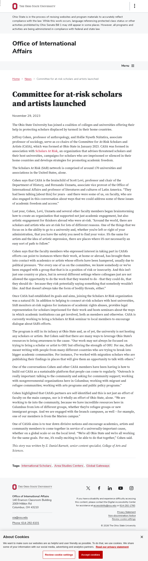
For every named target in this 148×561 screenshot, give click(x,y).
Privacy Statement (126, 512)
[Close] (142, 539)
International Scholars (36, 465)
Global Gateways (97, 465)
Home (16, 79)
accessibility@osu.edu (104, 506)
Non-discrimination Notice (122, 516)
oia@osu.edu (20, 517)
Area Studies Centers (68, 465)
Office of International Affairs (44, 47)
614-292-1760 (127, 506)
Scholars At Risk (46, 151)
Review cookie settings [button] (124, 519)
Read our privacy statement (112, 549)
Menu (125, 66)
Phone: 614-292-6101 (25, 523)
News (28, 79)
